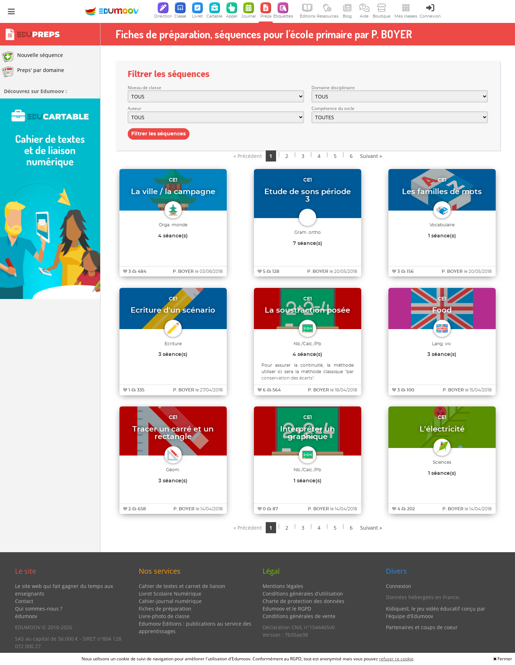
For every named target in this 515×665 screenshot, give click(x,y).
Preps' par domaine (33, 72)
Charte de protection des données (303, 601)
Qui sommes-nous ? (38, 608)
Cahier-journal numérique (170, 601)
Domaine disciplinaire (333, 87)
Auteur (134, 108)
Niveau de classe (144, 87)
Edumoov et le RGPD (287, 608)
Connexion (398, 586)
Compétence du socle (333, 108)
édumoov (26, 616)
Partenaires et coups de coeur (422, 627)
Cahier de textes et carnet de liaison (182, 586)
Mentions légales (283, 586)
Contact (24, 601)
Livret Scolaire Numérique (170, 593)
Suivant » (371, 156)
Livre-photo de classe (164, 616)
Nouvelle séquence (32, 57)
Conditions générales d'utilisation (303, 593)
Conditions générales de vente (299, 616)
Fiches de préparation (165, 608)
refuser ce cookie (396, 659)
